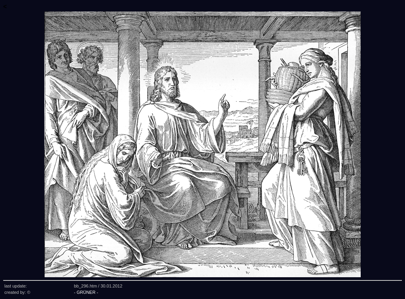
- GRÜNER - (86, 292)
